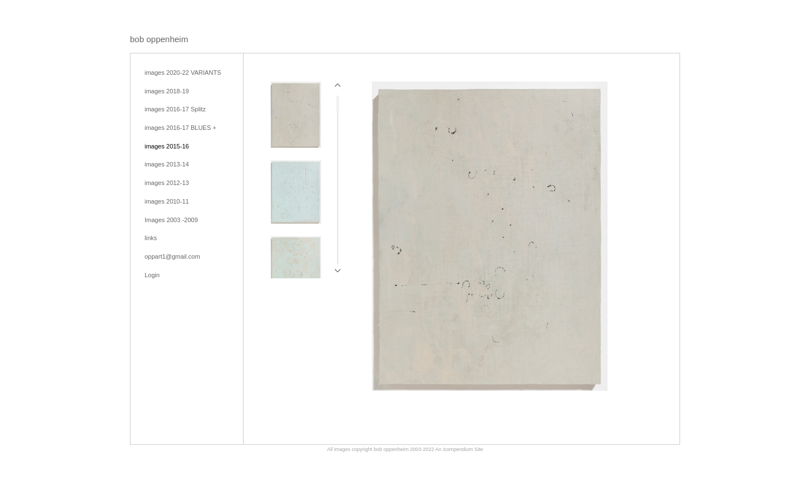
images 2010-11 (167, 201)
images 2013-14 (167, 164)
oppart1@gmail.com (172, 256)
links (151, 238)
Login (152, 275)
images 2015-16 (167, 146)
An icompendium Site (459, 449)
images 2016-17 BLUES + (181, 127)
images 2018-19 (167, 91)
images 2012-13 (167, 182)
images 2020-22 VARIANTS (183, 72)
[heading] (159, 39)
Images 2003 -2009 (171, 220)
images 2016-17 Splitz (175, 109)
